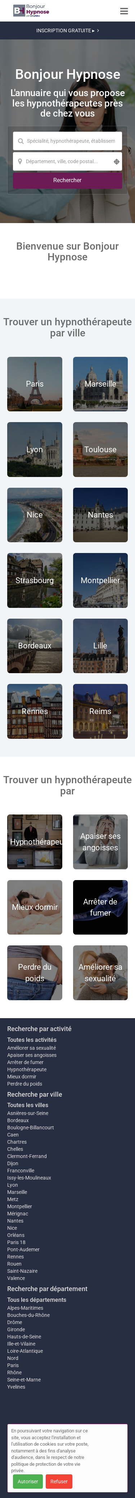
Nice (12, 1228)
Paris (13, 1365)
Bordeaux (18, 1120)
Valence (16, 1278)
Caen (13, 1135)
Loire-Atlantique (25, 1351)
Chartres (17, 1142)
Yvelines (16, 1387)
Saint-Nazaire (22, 1271)
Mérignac (17, 1213)
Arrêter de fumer (25, 1062)
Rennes (15, 1257)
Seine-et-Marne (24, 1380)
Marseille (17, 1192)
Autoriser (28, 1481)
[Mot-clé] (67, 141)
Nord (12, 1358)
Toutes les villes (27, 1105)
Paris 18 (16, 1242)
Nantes (15, 1221)
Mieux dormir (21, 1076)
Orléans (15, 1235)
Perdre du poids (24, 1084)
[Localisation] (67, 161)
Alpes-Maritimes (25, 1308)
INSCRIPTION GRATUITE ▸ (67, 30)
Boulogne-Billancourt (30, 1127)
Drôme (14, 1322)
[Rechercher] (67, 181)
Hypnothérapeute (26, 1069)
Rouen (14, 1264)
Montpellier (19, 1206)
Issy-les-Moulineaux (29, 1178)
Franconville (20, 1170)
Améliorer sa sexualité (31, 1048)
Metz (12, 1199)
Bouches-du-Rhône (28, 1315)
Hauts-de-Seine (24, 1336)
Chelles (15, 1149)
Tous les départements (36, 1299)
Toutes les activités (32, 1039)
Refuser (59, 1481)
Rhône (14, 1372)
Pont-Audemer (23, 1249)
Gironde (16, 1329)
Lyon (12, 1185)
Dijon (12, 1163)
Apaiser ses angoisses (32, 1055)
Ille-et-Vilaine (21, 1344)
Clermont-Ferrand (27, 1156)
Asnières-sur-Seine (27, 1113)
